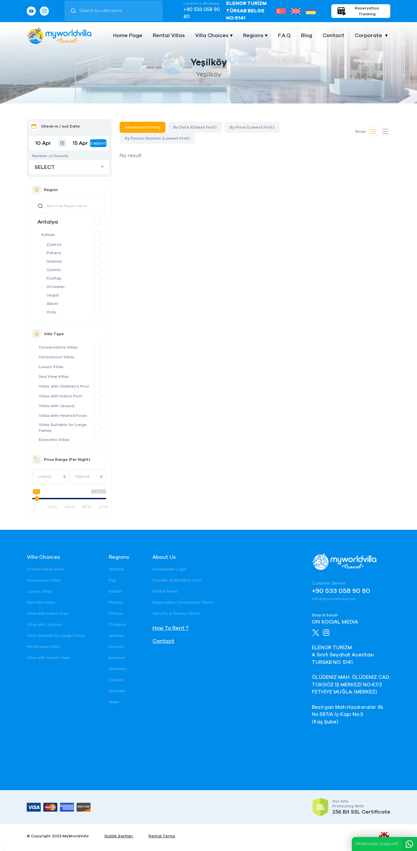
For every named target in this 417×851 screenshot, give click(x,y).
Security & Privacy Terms (176, 613)
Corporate (369, 35)
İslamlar (54, 261)
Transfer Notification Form (177, 580)
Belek (114, 702)
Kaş (112, 580)
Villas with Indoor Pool (60, 396)
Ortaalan (56, 287)
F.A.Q (284, 35)
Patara (54, 253)
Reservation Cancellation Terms (183, 602)
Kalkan (48, 235)
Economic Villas (54, 440)
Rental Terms (165, 591)
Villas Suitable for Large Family (63, 427)
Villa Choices (211, 35)
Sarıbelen (118, 669)
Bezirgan (117, 691)
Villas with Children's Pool (64, 386)
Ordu (51, 312)
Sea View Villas (54, 376)
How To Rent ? (170, 628)
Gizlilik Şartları (118, 836)
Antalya (47, 222)
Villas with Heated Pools (63, 416)
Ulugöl (53, 295)
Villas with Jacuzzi (57, 406)
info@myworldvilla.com (334, 599)
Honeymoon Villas (56, 357)
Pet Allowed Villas (43, 647)
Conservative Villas (58, 347)
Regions (253, 35)
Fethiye (116, 613)
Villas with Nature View (48, 658)
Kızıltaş (54, 278)
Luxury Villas (51, 367)
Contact (333, 35)
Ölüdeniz (118, 624)
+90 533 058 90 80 (201, 13)
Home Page (127, 35)
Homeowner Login (169, 569)
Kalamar (117, 658)
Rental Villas (169, 35)
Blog (306, 35)
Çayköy (54, 244)
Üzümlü (54, 270)
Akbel (52, 304)
